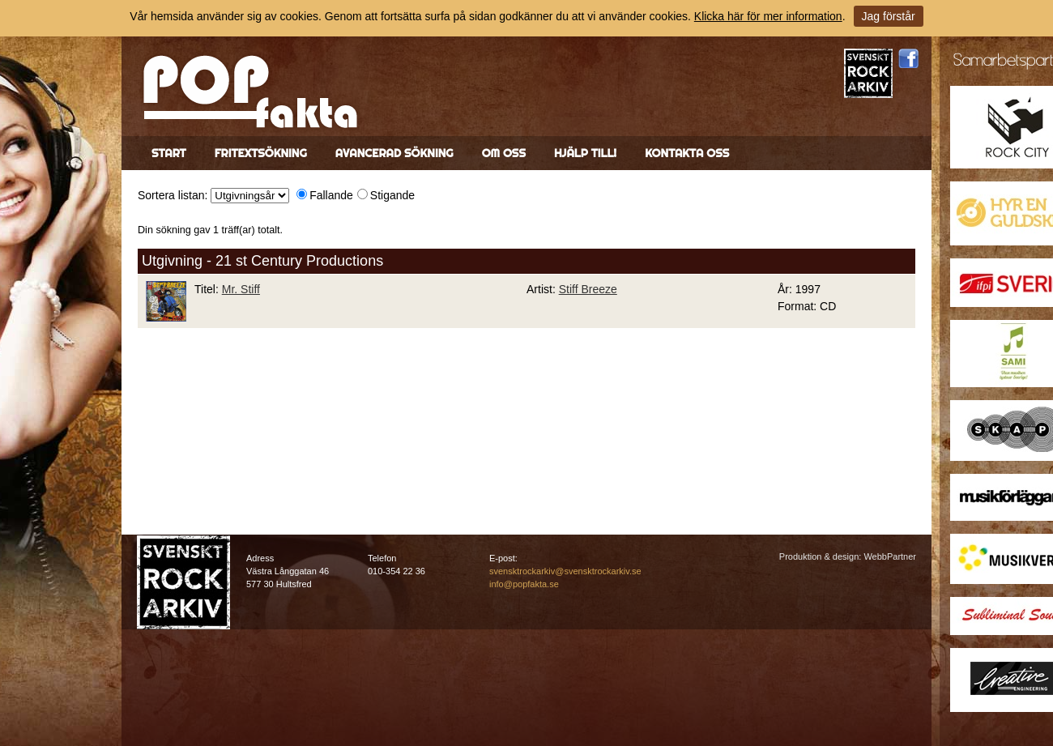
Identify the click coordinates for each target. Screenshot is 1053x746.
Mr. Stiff (241, 289)
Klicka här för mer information (768, 16)
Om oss (504, 153)
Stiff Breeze (588, 289)
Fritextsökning (261, 153)
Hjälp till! (585, 153)
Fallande (331, 195)
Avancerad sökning (394, 153)
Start (168, 153)
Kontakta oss (687, 153)
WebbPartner (889, 556)
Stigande (392, 195)
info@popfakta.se (524, 584)
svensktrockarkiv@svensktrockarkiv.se (565, 571)
